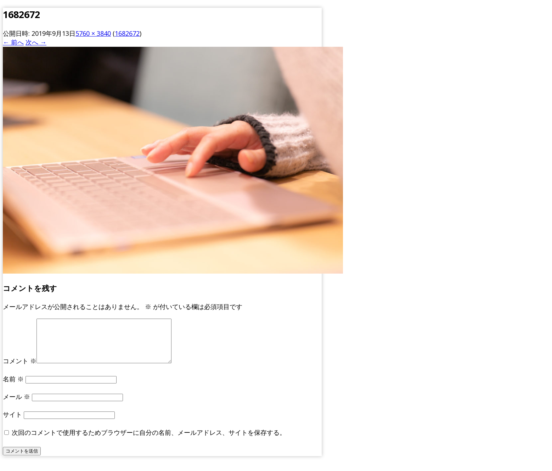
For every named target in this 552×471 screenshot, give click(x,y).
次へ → (36, 42)
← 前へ (13, 42)
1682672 (127, 33)
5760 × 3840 (93, 33)
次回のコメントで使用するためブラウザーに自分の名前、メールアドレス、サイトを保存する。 (149, 441)
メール (16, 405)
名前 (13, 387)
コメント (19, 369)
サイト (12, 423)
